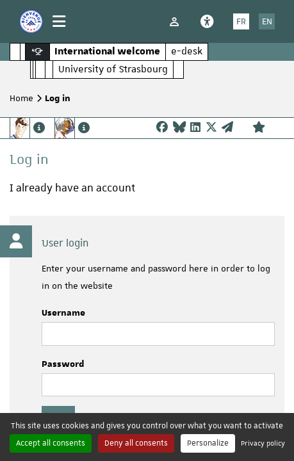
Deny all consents (136, 443)
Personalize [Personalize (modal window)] (208, 443)
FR (241, 21)
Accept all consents (50, 443)
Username (63, 313)
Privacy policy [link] (263, 443)
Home (21, 98)
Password (63, 364)
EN (267, 21)
